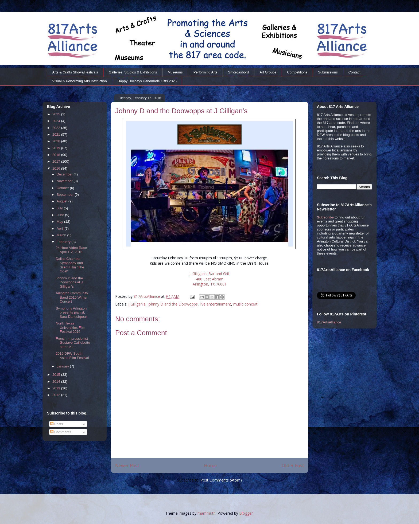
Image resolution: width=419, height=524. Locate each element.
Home (210, 465)
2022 (56, 128)
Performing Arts (205, 72)
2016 (56, 168)
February (64, 242)
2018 (56, 155)
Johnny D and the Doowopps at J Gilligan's (69, 282)
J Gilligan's (136, 304)
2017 (56, 161)
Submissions (328, 72)
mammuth (206, 513)
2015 (56, 375)
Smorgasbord (238, 72)
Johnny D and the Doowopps (173, 304)
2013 (56, 388)
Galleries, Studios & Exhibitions (133, 72)
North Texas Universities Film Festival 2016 (70, 327)
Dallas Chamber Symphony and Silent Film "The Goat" (70, 265)
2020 (56, 141)
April (61, 228)
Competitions (297, 72)
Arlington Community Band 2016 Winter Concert (72, 297)
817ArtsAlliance (147, 296)
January (63, 366)
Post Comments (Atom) (221, 480)
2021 (56, 134)
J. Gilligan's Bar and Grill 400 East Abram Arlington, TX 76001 (209, 279)
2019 (56, 148)
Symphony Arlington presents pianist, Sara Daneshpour (71, 312)
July (60, 208)
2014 (56, 382)
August (62, 201)
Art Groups (267, 72)
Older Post (293, 465)
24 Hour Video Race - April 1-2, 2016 (72, 250)
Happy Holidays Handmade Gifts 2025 (147, 81)
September (66, 195)
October (63, 188)
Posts (56, 424)
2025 (56, 114)
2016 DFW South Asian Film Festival (72, 355)
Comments (60, 432)
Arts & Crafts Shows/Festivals (75, 72)
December (65, 174)
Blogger (246, 513)
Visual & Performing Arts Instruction (79, 81)
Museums (175, 72)
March (62, 235)
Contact (354, 72)
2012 (56, 395)
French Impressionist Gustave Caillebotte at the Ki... (73, 343)
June (61, 215)
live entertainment (215, 304)
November (65, 181)
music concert (245, 304)
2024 (56, 121)
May (60, 222)
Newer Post (127, 465)
